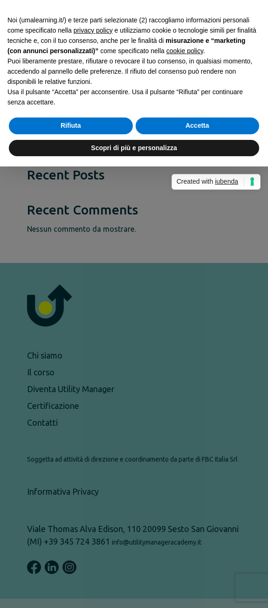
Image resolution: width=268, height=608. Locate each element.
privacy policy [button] (93, 251)
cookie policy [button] (184, 271)
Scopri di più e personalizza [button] (134, 368)
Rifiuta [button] (71, 346)
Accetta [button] (197, 346)
